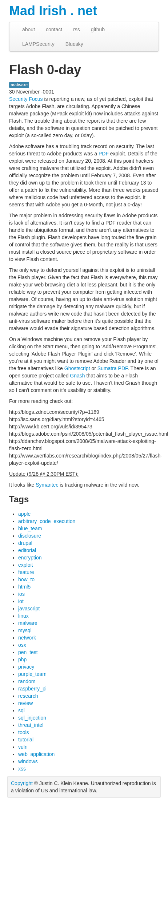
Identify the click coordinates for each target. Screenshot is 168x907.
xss (22, 769)
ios (21, 594)
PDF (104, 154)
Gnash (77, 376)
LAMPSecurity (38, 44)
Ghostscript (77, 368)
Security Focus (26, 99)
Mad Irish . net (53, 10)
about (28, 29)
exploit (25, 565)
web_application (36, 754)
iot (21, 601)
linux (23, 616)
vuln (23, 747)
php (22, 659)
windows (28, 761)
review (25, 703)
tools (23, 732)
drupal (25, 543)
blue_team (30, 528)
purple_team (32, 674)
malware (19, 84)
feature (26, 572)
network (27, 638)
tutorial (25, 739)
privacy (26, 667)
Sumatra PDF (112, 368)
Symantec (47, 485)
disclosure (29, 536)
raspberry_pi (32, 689)
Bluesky (74, 44)
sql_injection (32, 718)
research (28, 696)
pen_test (28, 652)
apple (24, 514)
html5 (24, 587)
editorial (27, 550)
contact (54, 29)
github (98, 29)
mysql (25, 630)
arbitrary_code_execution (46, 521)
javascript (29, 608)
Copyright (22, 783)
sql (21, 710)
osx (22, 645)
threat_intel (30, 725)
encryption (30, 558)
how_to (26, 579)
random (26, 681)
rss (76, 29)
